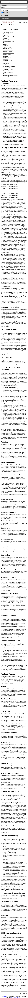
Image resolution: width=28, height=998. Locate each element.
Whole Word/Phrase (6, 12)
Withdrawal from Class (8, 64)
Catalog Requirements (8, 72)
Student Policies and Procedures (10, 898)
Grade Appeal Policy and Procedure (10, 36)
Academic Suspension (8, 50)
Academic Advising (7, 57)
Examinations (6, 63)
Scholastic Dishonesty (8, 70)
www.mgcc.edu (11, 534)
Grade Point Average (7, 33)
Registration (5, 56)
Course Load (5, 59)
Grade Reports (6, 35)
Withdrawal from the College (9, 66)
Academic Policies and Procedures (10, 29)
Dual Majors (5, 45)
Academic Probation (7, 48)
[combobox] (14, 2)
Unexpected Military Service (9, 67)
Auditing (5, 38)
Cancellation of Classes (8, 69)
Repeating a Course (7, 39)
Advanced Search (4, 15)
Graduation (5, 44)
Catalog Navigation (5, 18)
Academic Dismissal (7, 51)
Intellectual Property (7, 76)
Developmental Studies (8, 32)
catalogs (5, 996)
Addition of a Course (7, 60)
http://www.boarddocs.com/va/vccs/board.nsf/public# (14, 959)
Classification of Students (8, 41)
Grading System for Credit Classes (10, 30)
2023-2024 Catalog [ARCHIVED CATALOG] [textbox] (9, 2)
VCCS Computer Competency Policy (10, 75)
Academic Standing (7, 42)
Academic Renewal (7, 54)
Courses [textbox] (3, 7)
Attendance (5, 62)
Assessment (6, 73)
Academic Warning (7, 47)
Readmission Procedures (8, 53)
